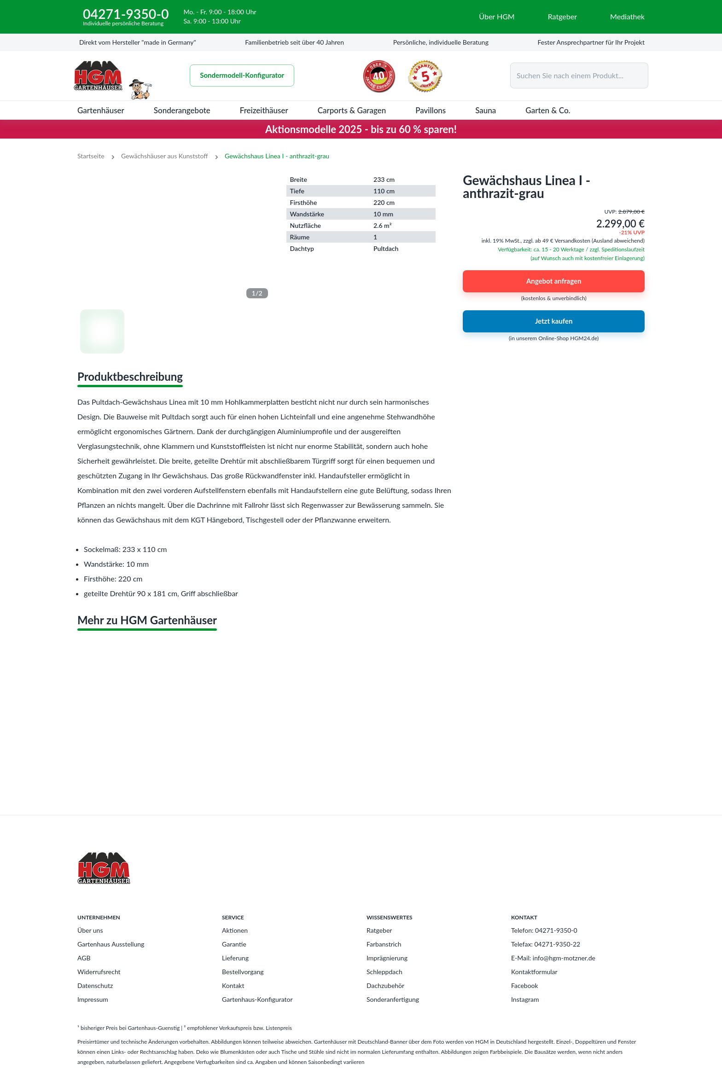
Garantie (234, 944)
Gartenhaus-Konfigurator (257, 999)
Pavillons (430, 110)
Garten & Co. (547, 110)
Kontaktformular (534, 972)
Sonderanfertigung (393, 999)
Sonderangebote (182, 110)
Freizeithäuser (264, 110)
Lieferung (235, 958)
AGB (84, 958)
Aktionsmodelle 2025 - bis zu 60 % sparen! (361, 129)
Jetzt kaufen (554, 321)
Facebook (524, 985)
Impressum (92, 999)
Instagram (525, 999)
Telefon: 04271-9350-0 (544, 930)
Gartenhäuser (100, 110)
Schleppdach (384, 972)
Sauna (485, 110)
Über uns (90, 930)
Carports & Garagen (352, 110)
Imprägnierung (387, 958)
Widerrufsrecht (99, 972)
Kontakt (233, 985)
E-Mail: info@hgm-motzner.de (553, 958)
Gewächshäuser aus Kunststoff (164, 156)
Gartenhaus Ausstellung (110, 944)
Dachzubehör (385, 985)
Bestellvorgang (243, 972)
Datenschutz (95, 985)
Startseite (91, 156)
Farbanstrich (384, 944)
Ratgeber (379, 930)
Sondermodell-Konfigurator (246, 75)
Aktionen (235, 930)
